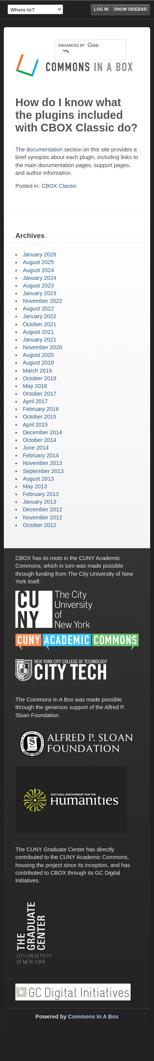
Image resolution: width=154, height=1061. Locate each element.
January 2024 (39, 278)
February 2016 (41, 409)
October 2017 (39, 394)
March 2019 (37, 371)
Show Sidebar (130, 9)
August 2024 (38, 270)
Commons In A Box (93, 1016)
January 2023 (39, 293)
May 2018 (35, 386)
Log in (101, 9)
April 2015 (35, 425)
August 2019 (38, 363)
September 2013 (43, 471)
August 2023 (38, 285)
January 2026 (39, 254)
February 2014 (41, 455)
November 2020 (42, 347)
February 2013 (41, 494)
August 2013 (38, 479)
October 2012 (39, 525)
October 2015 (39, 417)
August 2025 (38, 262)
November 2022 (42, 301)
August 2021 (38, 332)
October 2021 (39, 324)
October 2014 (39, 440)
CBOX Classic (58, 186)
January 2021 (39, 340)
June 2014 (35, 448)
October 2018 (39, 378)
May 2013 (35, 486)
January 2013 (39, 502)
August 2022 (38, 308)
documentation (44, 149)
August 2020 (38, 355)
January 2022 (39, 316)
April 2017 (35, 401)
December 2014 (42, 432)
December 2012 (42, 509)
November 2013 (42, 463)
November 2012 (42, 517)
